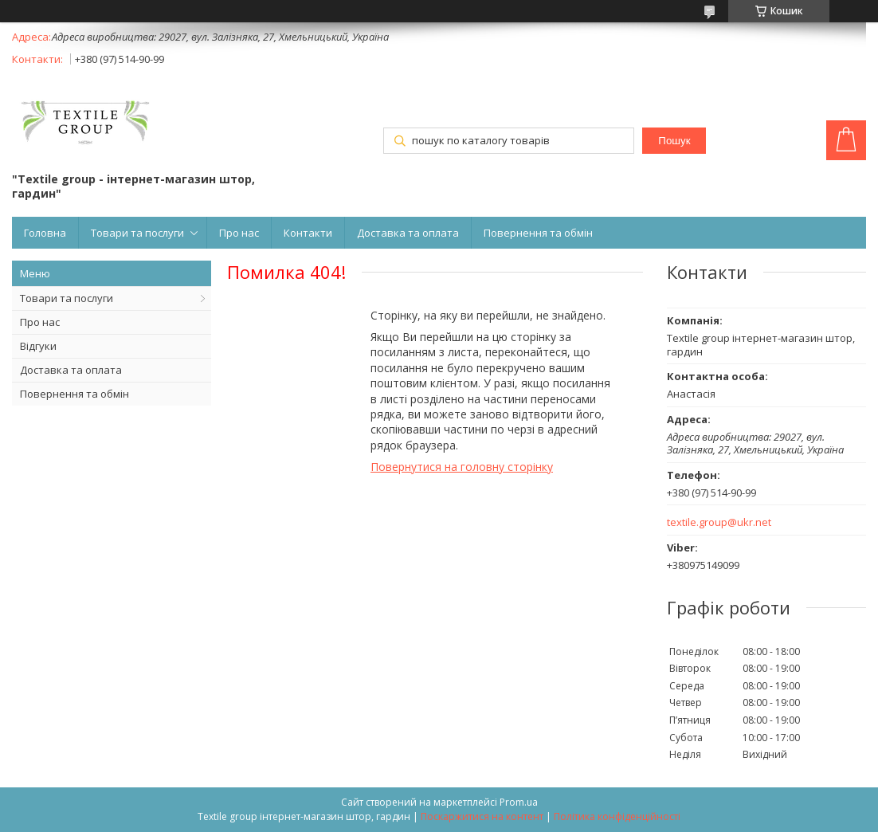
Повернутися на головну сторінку (461, 466)
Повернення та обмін (538, 233)
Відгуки (38, 346)
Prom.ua (519, 802)
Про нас (239, 233)
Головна (45, 233)
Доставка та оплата (408, 233)
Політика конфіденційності (617, 816)
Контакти (308, 233)
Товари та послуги (137, 233)
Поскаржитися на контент (482, 816)
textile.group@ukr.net (719, 522)
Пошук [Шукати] (674, 141)
